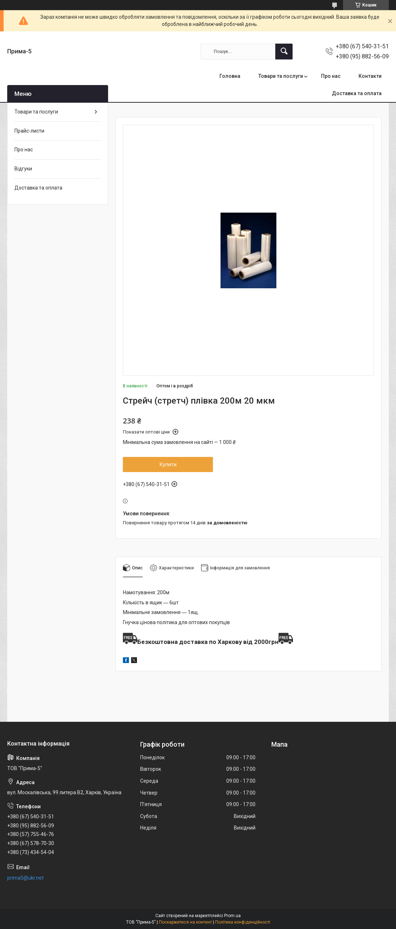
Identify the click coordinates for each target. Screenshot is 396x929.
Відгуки (23, 169)
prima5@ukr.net (25, 878)
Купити (168, 464)
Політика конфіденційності (242, 922)
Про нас (331, 76)
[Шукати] (284, 51)
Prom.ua (232, 915)
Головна (229, 76)
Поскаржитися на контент (185, 922)
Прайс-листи (29, 131)
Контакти (370, 76)
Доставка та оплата (357, 93)
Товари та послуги (280, 76)
